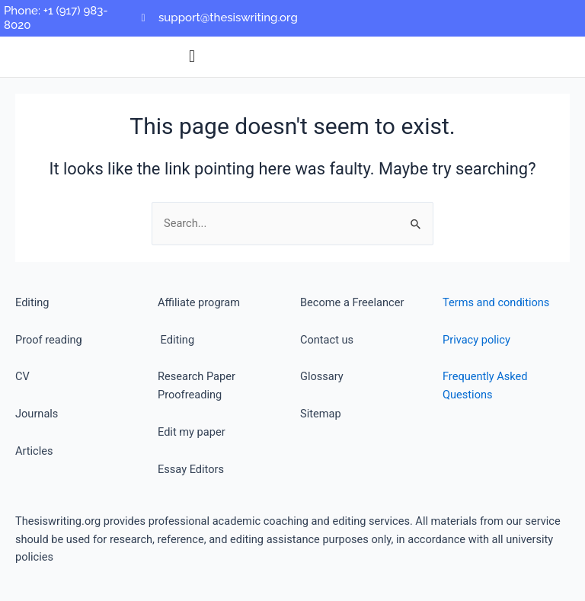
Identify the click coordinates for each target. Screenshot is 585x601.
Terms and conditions (496, 302)
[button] (192, 56)
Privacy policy (476, 340)
